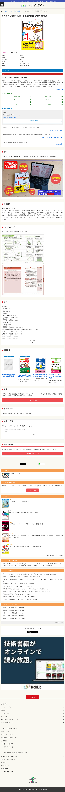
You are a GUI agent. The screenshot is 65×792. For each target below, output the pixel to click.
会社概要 (4, 741)
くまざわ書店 (48, 104)
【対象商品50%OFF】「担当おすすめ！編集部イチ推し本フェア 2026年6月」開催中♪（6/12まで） (32, 1)
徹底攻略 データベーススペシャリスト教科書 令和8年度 (56, 376)
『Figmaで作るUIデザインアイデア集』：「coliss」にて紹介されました (22, 599)
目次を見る (59, 89)
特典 (6, 74)
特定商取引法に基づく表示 (9, 738)
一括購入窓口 (58, 144)
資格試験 (7, 11)
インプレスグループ (7, 747)
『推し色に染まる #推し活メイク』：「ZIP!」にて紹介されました (20, 596)
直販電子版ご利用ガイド (8, 117)
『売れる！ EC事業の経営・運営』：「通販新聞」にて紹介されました (21, 576)
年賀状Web (4, 769)
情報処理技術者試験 (15, 11)
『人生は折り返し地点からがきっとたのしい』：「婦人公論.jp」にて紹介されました (25, 589)
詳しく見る (33, 490)
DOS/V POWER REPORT (9, 756)
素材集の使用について (8, 722)
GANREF (4, 762)
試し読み (7, 70)
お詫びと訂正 (57, 137)
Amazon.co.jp (17, 96)
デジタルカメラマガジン (8, 759)
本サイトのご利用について (9, 728)
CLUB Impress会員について (9, 719)
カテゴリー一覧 (6, 707)
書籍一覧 (4, 704)
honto (48, 102)
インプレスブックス (7, 772)
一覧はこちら (59, 622)
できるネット (5, 765)
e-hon (17, 104)
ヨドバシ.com (48, 99)
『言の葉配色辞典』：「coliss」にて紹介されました (17, 594)
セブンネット (17, 99)
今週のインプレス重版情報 (10, 607)
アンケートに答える (55, 130)
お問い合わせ (5, 731)
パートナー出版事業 (7, 744)
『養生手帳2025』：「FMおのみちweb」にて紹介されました (19, 586)
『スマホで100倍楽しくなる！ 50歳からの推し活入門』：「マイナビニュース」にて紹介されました (29, 574)
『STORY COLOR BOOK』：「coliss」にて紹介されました (19, 583)
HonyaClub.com (16, 102)
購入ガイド (4, 710)
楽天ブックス (48, 96)
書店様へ (4, 716)
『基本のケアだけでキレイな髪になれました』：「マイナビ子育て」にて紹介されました (26, 591)
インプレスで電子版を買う (32, 121)
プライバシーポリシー (8, 734)
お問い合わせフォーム (44, 137)
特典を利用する (33, 400)
